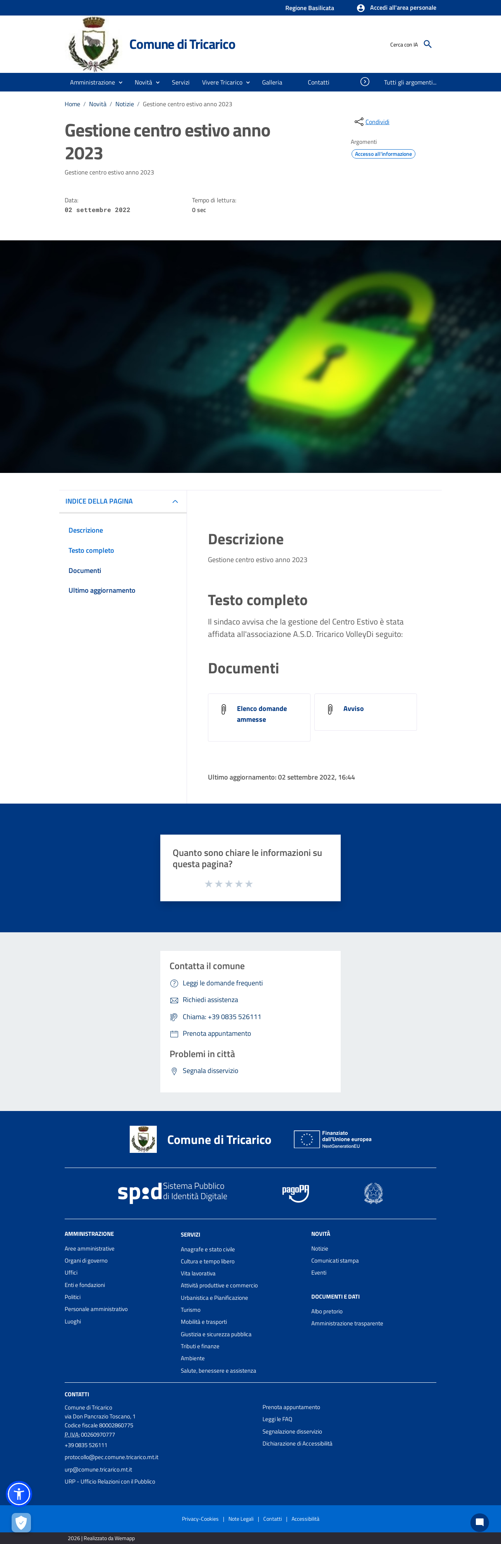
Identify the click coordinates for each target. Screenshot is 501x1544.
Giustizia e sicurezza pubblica (216, 1334)
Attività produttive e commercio (219, 1285)
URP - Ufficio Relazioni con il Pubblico (110, 1481)
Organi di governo (86, 1260)
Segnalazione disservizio (292, 1431)
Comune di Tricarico (182, 43)
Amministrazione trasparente (347, 1323)
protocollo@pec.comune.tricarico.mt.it (111, 1457)
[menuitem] (272, 82)
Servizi (190, 1234)
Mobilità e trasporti (204, 1321)
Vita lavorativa (198, 1273)
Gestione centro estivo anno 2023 (187, 104)
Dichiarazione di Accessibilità (298, 1443)
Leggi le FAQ (277, 1419)
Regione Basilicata (309, 7)
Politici (73, 1296)
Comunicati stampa (335, 1260)
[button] (396, 8)
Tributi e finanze (200, 1346)
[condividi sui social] (371, 122)
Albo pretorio (327, 1311)
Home (72, 104)
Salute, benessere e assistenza (218, 1370)
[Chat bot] (479, 1522)
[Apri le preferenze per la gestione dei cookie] (21, 1522)
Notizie (124, 104)
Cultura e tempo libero (208, 1261)
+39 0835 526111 (86, 1444)
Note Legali (241, 1519)
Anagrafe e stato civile (208, 1249)
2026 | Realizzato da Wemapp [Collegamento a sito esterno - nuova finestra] (101, 1538)
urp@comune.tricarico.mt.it (98, 1469)
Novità (97, 104)
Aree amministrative (90, 1248)
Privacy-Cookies (200, 1519)
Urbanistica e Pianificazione (214, 1297)
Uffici (71, 1272)
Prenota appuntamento (291, 1407)
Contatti (77, 1394)
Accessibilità (305, 1519)
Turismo (191, 1309)
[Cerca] (427, 44)
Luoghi (73, 1321)
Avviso (353, 708)
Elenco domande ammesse (262, 714)
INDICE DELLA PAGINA (99, 501)
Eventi (318, 1272)
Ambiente (193, 1358)
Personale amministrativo (96, 1308)
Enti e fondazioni (85, 1284)
